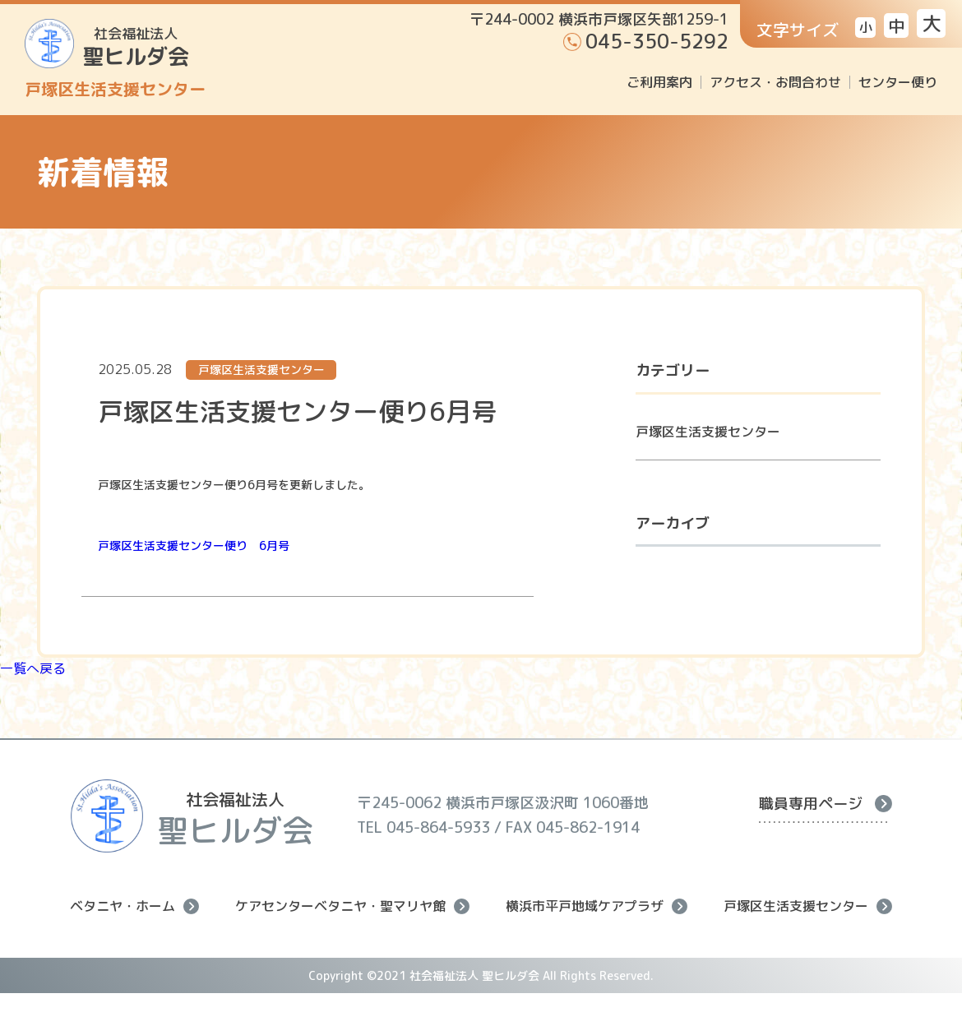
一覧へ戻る (33, 668)
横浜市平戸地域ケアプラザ (596, 906)
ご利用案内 (659, 82)
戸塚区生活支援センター (708, 432)
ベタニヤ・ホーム (134, 906)
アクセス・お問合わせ (775, 82)
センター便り (897, 82)
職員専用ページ (825, 803)
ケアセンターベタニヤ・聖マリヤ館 (352, 906)
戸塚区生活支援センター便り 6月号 (193, 545)
